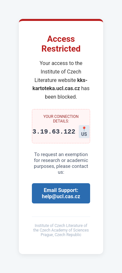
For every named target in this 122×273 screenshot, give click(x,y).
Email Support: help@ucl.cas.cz (61, 193)
